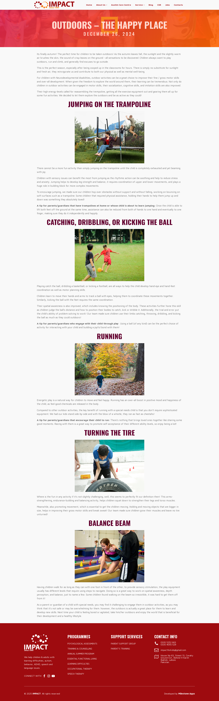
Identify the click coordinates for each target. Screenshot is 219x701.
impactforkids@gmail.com (173, 650)
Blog (151, 5)
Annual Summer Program (80, 654)
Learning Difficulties (78, 664)
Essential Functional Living (82, 659)
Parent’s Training (120, 648)
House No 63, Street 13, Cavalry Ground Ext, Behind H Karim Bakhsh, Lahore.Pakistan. (177, 658)
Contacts (178, 5)
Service (139, 5)
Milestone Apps (186, 693)
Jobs (167, 5)
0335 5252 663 (168, 642)
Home (89, 5)
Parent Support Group (123, 643)
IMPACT (37, 693)
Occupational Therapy (79, 669)
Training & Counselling (79, 648)
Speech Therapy (75, 674)
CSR (159, 5)
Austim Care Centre (121, 5)
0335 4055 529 (168, 644)
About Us (100, 5)
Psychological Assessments (82, 643)
